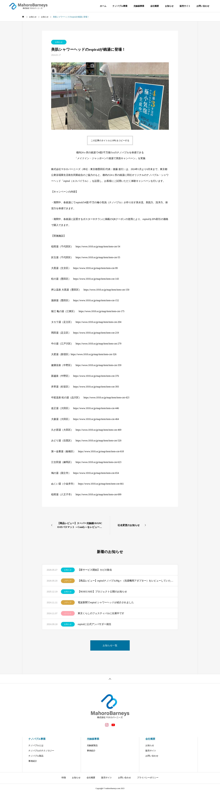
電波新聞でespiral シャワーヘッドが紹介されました (106, 602)
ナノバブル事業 (119, 6)
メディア (68, 581)
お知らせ (169, 6)
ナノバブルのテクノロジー (41, 751)
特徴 (64, 777)
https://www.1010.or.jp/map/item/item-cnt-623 (98, 462)
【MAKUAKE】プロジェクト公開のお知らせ (102, 591)
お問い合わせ (202, 6)
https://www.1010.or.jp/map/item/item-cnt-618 (101, 451)
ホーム (103, 6)
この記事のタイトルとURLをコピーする (110, 140)
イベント (68, 613)
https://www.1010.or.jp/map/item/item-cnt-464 (96, 419)
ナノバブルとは (35, 745)
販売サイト (185, 6)
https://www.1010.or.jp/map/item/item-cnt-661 (101, 483)
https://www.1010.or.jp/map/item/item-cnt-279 (98, 343)
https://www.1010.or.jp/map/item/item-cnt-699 (98, 494)
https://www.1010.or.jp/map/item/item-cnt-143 (96, 279)
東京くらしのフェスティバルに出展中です (101, 613)
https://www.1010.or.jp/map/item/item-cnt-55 (98, 257)
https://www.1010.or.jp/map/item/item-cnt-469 (98, 430)
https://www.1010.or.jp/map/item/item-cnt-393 (96, 386)
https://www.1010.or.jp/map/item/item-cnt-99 (95, 268)
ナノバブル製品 (35, 756)
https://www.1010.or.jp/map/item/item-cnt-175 (101, 311)
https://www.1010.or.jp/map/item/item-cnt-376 (96, 376)
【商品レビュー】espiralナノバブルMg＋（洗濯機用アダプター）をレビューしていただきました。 (125, 580)
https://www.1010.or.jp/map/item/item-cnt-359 (98, 365)
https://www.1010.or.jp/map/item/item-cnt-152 (96, 300)
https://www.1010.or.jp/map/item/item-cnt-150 (106, 289)
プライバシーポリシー (147, 777)
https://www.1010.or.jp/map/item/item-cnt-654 (96, 473)
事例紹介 (32, 761)
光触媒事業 (139, 6)
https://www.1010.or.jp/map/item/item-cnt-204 (98, 322)
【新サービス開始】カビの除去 (95, 569)
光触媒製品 (92, 745)
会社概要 (154, 6)
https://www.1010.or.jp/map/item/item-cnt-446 (96, 408)
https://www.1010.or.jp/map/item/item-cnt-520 (98, 440)
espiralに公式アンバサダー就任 (94, 624)
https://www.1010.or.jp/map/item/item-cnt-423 (106, 397)
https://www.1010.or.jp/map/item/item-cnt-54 (98, 246)
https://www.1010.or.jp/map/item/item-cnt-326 (93, 354)
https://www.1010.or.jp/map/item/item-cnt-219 (96, 332)
